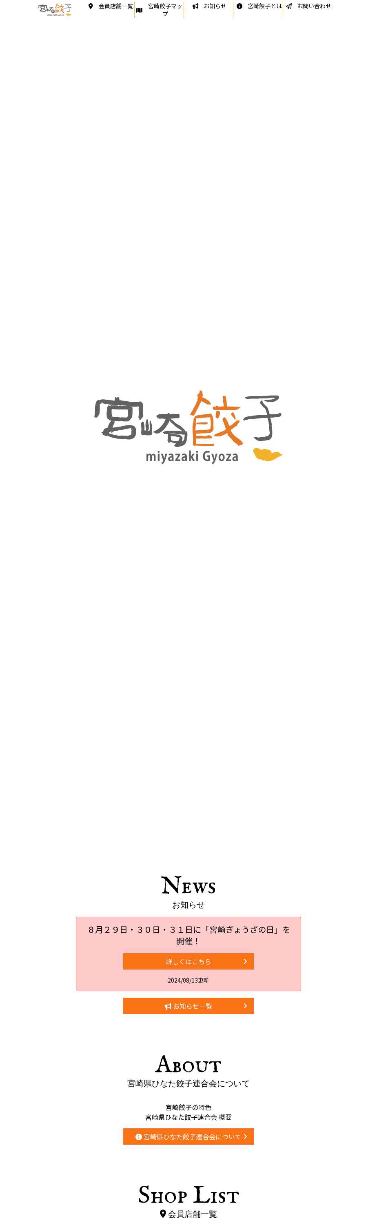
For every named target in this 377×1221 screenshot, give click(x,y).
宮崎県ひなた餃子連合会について (191, 1136)
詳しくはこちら (206, 961)
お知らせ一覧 (206, 1006)
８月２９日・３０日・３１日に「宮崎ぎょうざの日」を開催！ (189, 935)
